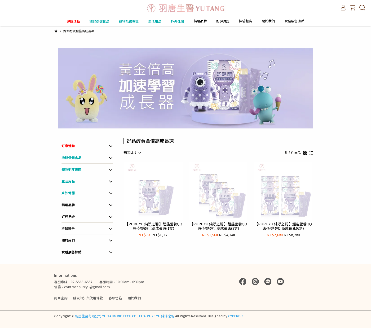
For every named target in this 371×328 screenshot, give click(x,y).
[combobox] (132, 152)
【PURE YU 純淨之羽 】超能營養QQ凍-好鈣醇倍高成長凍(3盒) (218, 226)
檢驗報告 (245, 20)
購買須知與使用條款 (88, 298)
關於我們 (134, 298)
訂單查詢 (60, 298)
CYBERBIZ (235, 316)
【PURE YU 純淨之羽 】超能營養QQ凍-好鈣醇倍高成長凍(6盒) (283, 226)
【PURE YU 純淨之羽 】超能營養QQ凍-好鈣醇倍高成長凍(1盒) (153, 226)
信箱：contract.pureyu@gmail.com (82, 286)
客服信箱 (115, 298)
